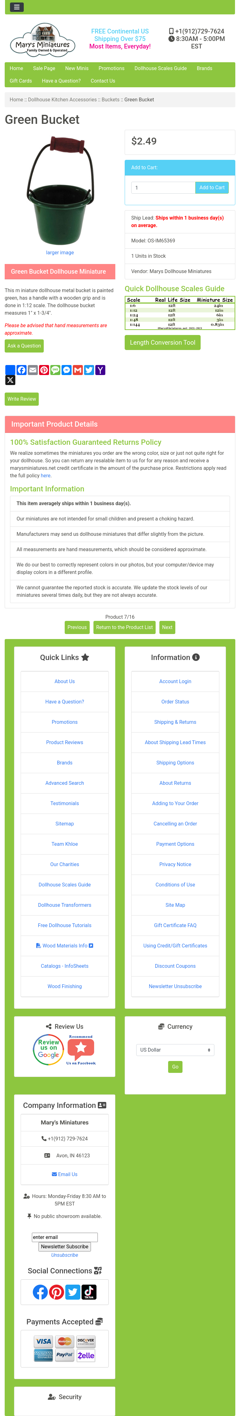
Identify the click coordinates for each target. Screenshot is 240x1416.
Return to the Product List (124, 627)
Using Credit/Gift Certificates (175, 946)
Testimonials (64, 803)
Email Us (65, 1174)
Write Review (22, 399)
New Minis (77, 68)
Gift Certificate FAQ (175, 925)
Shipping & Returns (175, 722)
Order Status (175, 702)
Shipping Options (175, 763)
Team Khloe (65, 844)
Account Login (175, 681)
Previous (77, 627)
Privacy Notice (175, 864)
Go (175, 1067)
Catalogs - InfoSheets (64, 966)
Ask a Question (24, 346)
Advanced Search (64, 783)
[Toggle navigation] (17, 7)
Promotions (112, 68)
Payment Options (175, 844)
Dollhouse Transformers (65, 905)
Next (167, 627)
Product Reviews (64, 742)
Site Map (175, 905)
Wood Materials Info (64, 946)
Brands (204, 68)
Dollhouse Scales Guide (161, 68)
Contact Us (103, 81)
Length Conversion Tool (162, 342)
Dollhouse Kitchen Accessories (62, 100)
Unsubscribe (64, 1255)
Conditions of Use (175, 885)
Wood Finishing (65, 986)
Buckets (110, 100)
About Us (64, 681)
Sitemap (65, 824)
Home (16, 68)
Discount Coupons (175, 966)
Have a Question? (61, 81)
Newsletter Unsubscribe (175, 986)
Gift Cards (21, 81)
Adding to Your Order (175, 803)
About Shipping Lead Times (175, 742)
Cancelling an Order (175, 824)
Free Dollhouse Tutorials (64, 925)
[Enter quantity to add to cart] (163, 188)
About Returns (175, 783)
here (45, 476)
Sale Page (44, 68)
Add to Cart (212, 187)
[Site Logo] (43, 40)
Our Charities (64, 864)
